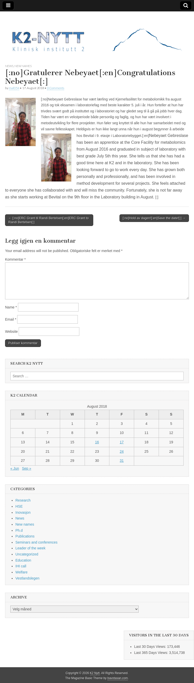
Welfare (21, 572)
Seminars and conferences (36, 542)
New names (23, 66)
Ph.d (19, 530)
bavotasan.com (118, 678)
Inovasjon (23, 512)
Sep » (26, 468)
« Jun (14, 468)
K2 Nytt (95, 673)
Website (11, 331)
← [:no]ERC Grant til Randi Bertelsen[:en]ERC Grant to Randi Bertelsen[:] (48, 220)
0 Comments (55, 88)
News (9, 66)
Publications (25, 536)
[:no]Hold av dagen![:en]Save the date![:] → (154, 218)
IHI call (20, 566)
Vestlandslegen (27, 578)
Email (10, 319)
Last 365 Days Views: (151, 653)
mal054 (14, 88)
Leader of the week (30, 548)
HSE (19, 506)
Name (11, 307)
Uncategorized (26, 554)
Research (23, 500)
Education (23, 560)
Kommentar (15, 259)
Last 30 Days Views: (150, 647)
